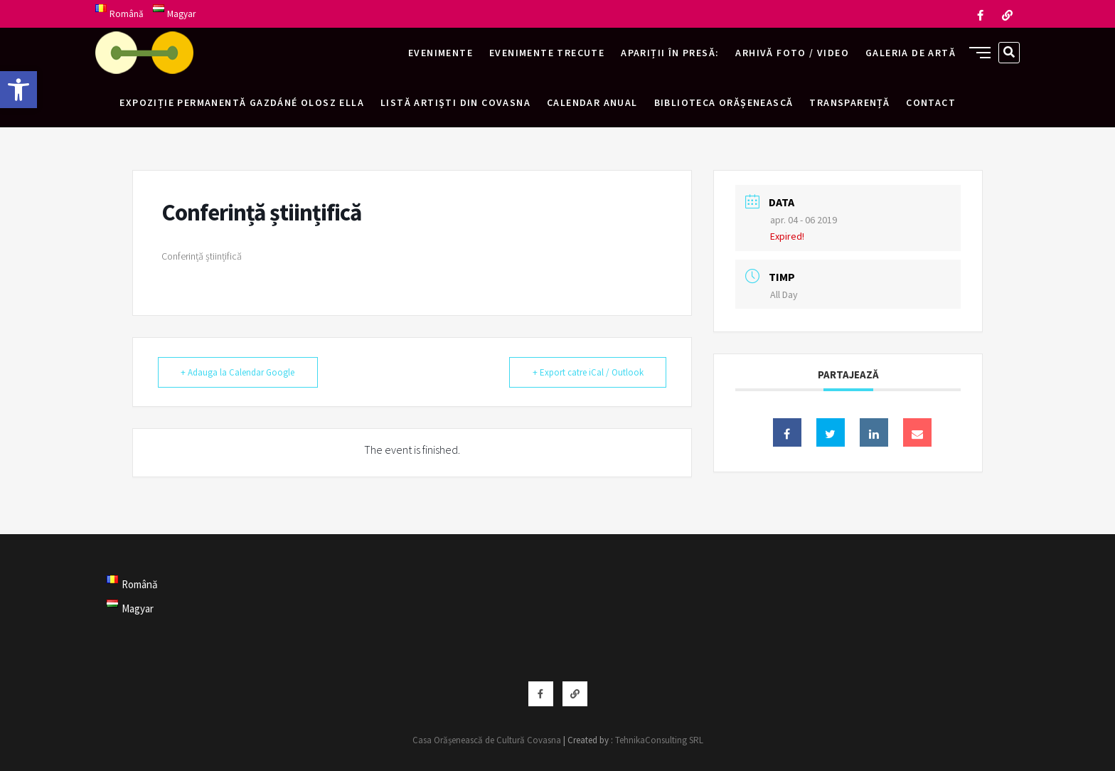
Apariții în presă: (670, 52)
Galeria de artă (910, 52)
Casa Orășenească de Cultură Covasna (486, 740)
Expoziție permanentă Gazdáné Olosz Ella (241, 102)
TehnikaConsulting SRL (659, 740)
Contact (931, 102)
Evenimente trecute (546, 52)
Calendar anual (592, 102)
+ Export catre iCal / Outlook (585, 372)
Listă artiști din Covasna (455, 102)
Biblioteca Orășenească (724, 102)
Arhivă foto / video (792, 52)
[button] (18, 89)
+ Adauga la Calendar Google (240, 372)
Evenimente (440, 52)
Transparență (849, 102)
